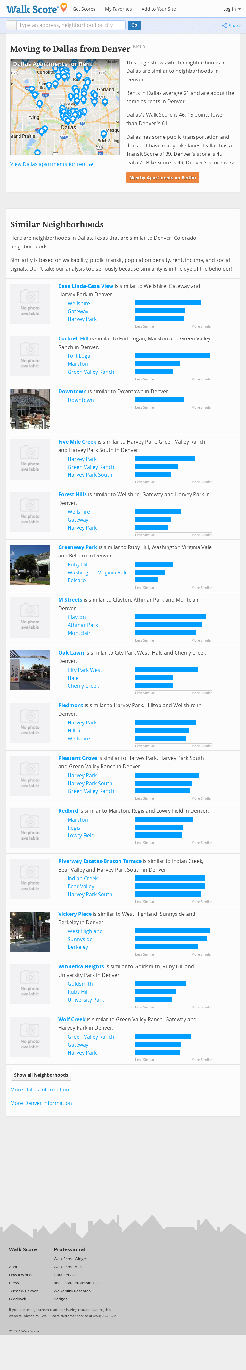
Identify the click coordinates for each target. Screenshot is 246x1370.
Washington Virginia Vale (98, 573)
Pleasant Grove (77, 758)
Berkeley (78, 947)
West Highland (85, 931)
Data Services (66, 1275)
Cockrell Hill (73, 339)
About (14, 1267)
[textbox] (71, 25)
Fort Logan (81, 356)
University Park (86, 1000)
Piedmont (70, 705)
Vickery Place (75, 914)
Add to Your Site (159, 9)
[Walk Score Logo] (37, 8)
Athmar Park (83, 625)
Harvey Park (82, 319)
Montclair (79, 633)
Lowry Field (81, 835)
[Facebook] (22, 1258)
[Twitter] (12, 1258)
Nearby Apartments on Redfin (162, 177)
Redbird (68, 811)
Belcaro (77, 580)
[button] (11, 25)
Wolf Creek (72, 1019)
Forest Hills (72, 494)
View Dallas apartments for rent (48, 164)
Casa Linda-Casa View (85, 286)
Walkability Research (72, 1291)
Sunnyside (80, 939)
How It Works (20, 1275)
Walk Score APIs (68, 1267)
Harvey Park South (90, 475)
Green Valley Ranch (91, 372)
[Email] (32, 1258)
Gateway (78, 311)
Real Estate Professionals (76, 1283)
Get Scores (84, 9)
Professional (70, 1250)
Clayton (77, 617)
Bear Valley (81, 886)
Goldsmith (80, 984)
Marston (78, 364)
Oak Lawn (71, 653)
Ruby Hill (78, 565)
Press (14, 1283)
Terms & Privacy (23, 1291)
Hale (73, 678)
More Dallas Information (39, 1090)
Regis (74, 828)
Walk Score (23, 1250)
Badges (60, 1299)
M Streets (70, 600)
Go (134, 25)
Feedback (17, 1299)
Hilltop (76, 731)
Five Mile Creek (77, 442)
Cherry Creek (83, 686)
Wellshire (79, 303)
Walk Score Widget (70, 1259)
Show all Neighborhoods (41, 1075)
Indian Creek (83, 878)
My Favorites (118, 9)
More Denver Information (41, 1103)
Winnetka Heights (81, 967)
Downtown (72, 391)
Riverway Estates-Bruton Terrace (100, 861)
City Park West (85, 670)
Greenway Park (77, 547)
